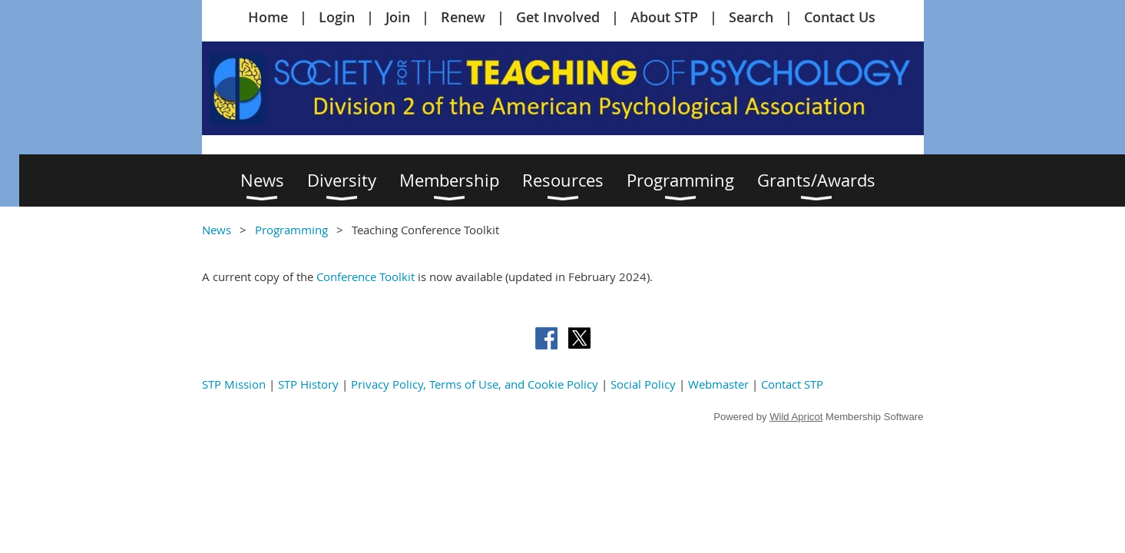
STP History (308, 384)
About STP (664, 17)
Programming (291, 229)
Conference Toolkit (365, 276)
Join (397, 17)
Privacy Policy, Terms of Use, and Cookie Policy (474, 384)
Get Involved (558, 17)
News (216, 229)
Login (337, 17)
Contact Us (839, 17)
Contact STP (792, 384)
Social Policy (643, 384)
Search (751, 17)
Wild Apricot (795, 416)
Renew (463, 17)
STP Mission (234, 384)
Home (268, 17)
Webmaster (718, 384)
